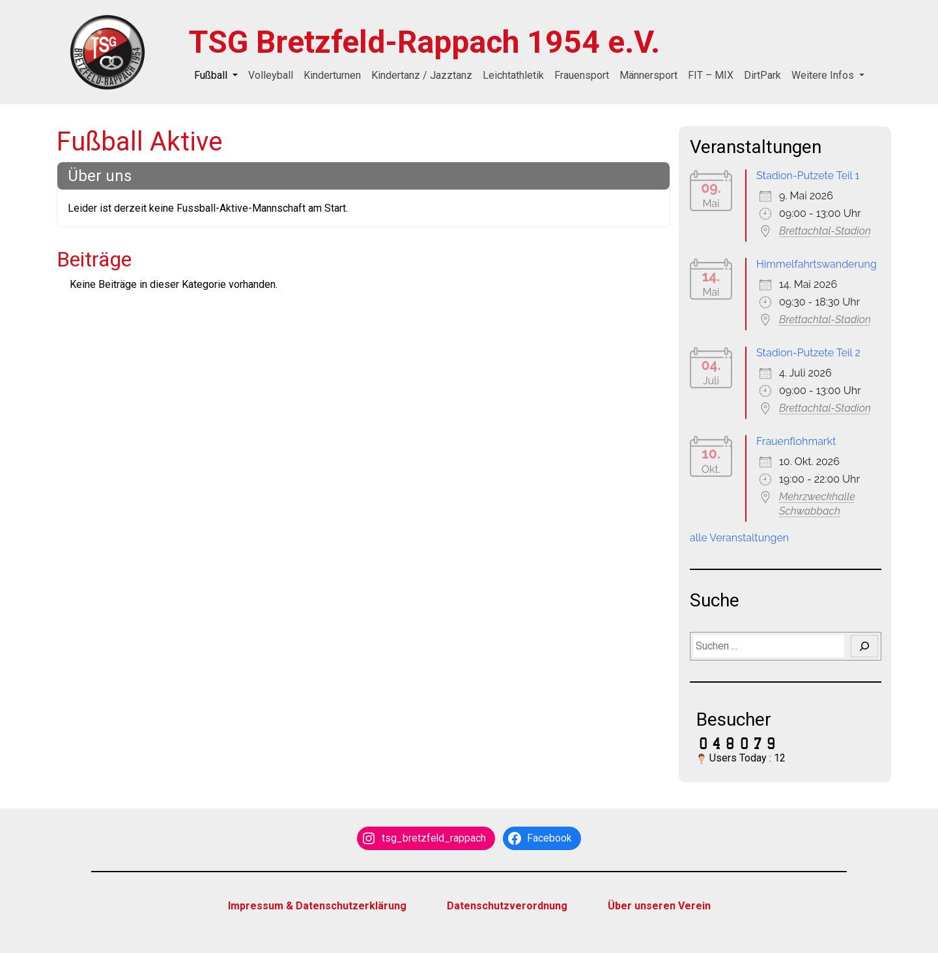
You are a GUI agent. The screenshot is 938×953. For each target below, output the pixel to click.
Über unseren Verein (659, 906)
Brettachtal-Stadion (825, 231)
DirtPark (762, 75)
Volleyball (270, 75)
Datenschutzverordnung (507, 906)
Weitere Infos (824, 75)
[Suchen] (864, 646)
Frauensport (581, 75)
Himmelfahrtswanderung (816, 264)
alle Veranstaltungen (739, 538)
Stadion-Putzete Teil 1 (807, 175)
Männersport (648, 75)
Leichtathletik (513, 75)
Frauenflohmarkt (796, 441)
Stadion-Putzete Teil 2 (808, 353)
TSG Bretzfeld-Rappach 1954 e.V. (424, 42)
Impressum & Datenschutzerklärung (317, 906)
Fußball (212, 75)
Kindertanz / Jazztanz (421, 75)
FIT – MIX (710, 75)
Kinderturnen (332, 75)
